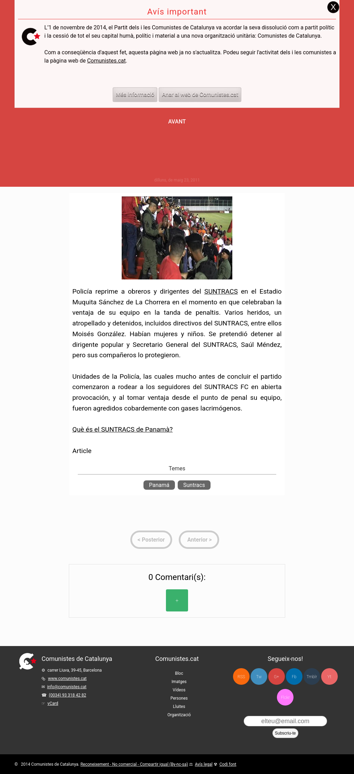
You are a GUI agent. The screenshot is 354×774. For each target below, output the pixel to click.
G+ (276, 676)
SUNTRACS (221, 291)
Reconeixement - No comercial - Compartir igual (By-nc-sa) (134, 764)
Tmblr (312, 676)
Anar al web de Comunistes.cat (200, 79)
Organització (178, 714)
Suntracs (194, 485)
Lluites (179, 706)
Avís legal (204, 764)
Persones (179, 698)
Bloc (179, 673)
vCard (52, 703)
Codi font (228, 764)
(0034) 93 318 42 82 (67, 695)
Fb (294, 676)
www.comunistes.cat (67, 678)
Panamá (159, 485)
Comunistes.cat (106, 46)
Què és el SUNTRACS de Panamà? (122, 429)
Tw (259, 676)
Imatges (179, 681)
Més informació (135, 79)
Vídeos (179, 690)
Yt (329, 676)
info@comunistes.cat (66, 686)
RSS (241, 676)
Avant (177, 121)
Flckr (285, 697)
